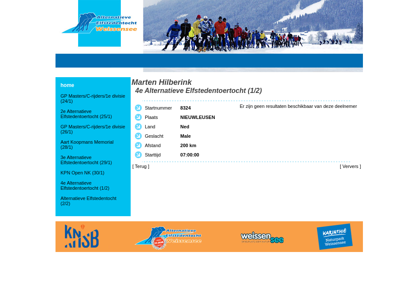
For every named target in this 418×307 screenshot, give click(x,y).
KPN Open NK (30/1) (83, 172)
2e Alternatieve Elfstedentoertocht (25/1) (86, 114)
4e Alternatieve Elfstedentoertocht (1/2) (85, 185)
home (67, 85)
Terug (141, 166)
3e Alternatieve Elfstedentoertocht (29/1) (86, 160)
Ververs (350, 166)
